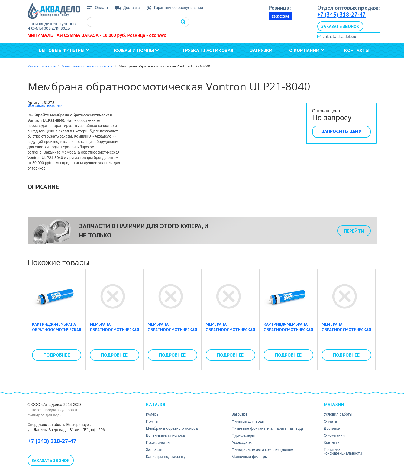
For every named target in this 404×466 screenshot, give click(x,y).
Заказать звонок (340, 26)
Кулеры (152, 414)
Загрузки (261, 50)
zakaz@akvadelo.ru (339, 36)
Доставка (131, 7)
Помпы (152, 421)
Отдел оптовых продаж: (348, 7)
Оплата (101, 7)
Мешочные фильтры (250, 456)
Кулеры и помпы (136, 50)
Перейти (354, 231)
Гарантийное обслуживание (178, 7)
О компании (306, 50)
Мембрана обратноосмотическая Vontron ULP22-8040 (345, 296)
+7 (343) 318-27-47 (341, 14)
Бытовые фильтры (64, 50)
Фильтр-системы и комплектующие (262, 449)
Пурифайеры (243, 435)
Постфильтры (158, 442)
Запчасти (154, 449)
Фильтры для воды (248, 421)
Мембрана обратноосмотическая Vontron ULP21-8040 (229, 296)
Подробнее (56, 355)
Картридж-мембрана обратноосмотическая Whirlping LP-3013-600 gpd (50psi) (56, 332)
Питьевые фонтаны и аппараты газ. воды (268, 428)
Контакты (356, 50)
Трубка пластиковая (208, 50)
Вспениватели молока (165, 435)
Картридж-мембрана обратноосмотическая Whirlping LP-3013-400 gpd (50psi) (288, 332)
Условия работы (338, 414)
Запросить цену (341, 131)
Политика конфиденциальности (343, 451)
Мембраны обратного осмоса (172, 428)
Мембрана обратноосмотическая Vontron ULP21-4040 (171, 296)
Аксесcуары (242, 442)
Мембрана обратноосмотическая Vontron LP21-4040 (113, 296)
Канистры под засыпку (166, 456)
